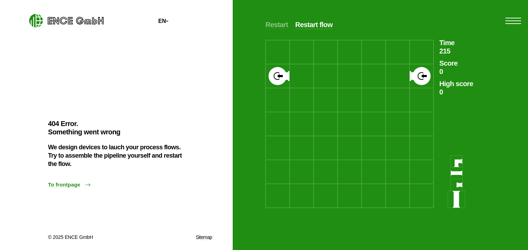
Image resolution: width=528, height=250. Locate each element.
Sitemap (204, 237)
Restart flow (314, 24)
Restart (276, 24)
